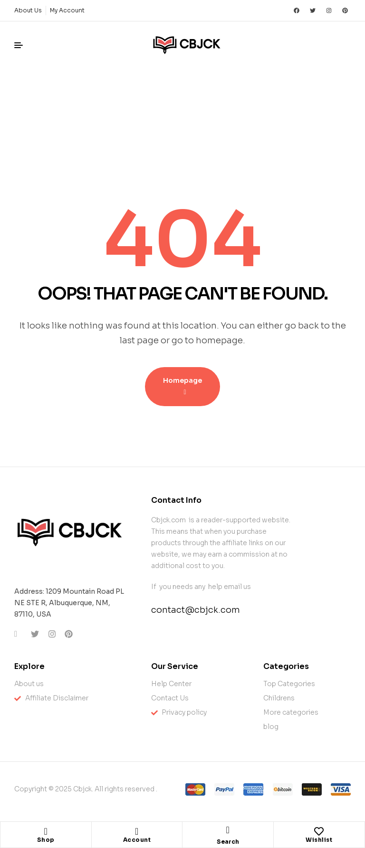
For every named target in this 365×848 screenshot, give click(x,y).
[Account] (137, 831)
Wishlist (319, 839)
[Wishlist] (319, 831)
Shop (46, 839)
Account (137, 839)
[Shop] (45, 831)
